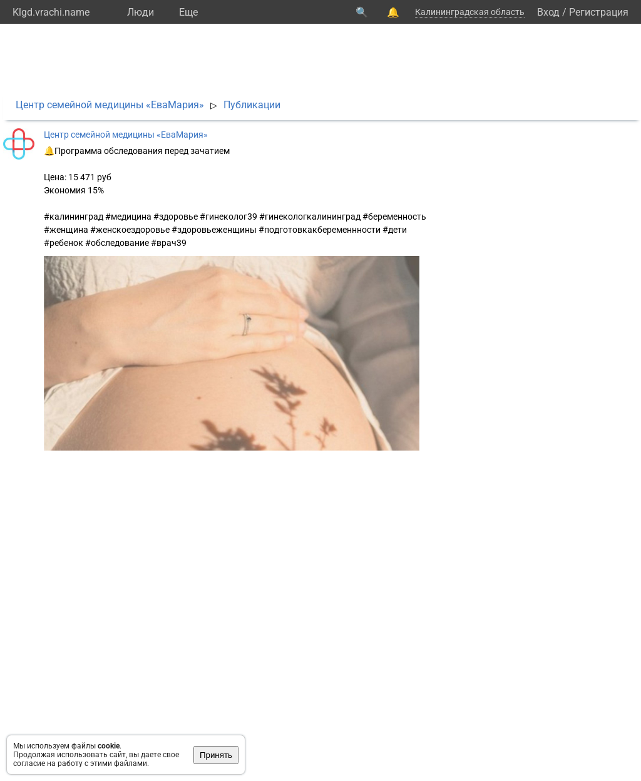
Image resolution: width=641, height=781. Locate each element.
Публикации (251, 105)
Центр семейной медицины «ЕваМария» (110, 105)
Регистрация (598, 12)
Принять (216, 755)
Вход (548, 12)
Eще (188, 12)
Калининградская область (470, 12)
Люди (140, 12)
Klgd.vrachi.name (51, 12)
